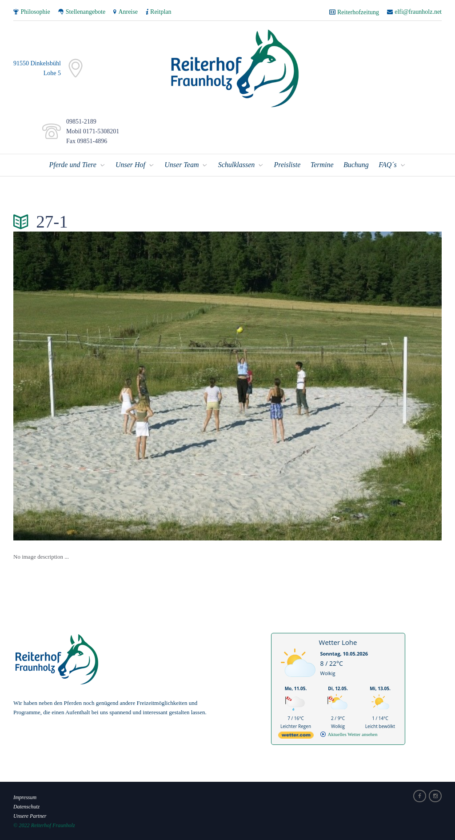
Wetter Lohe (338, 641)
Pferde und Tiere (72, 164)
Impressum (25, 797)
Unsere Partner (30, 815)
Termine (322, 164)
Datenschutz (26, 806)
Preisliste (287, 164)
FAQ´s (388, 164)
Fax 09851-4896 (85, 141)
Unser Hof (130, 164)
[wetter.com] (296, 736)
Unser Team (181, 164)
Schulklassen (236, 164)
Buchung (356, 164)
